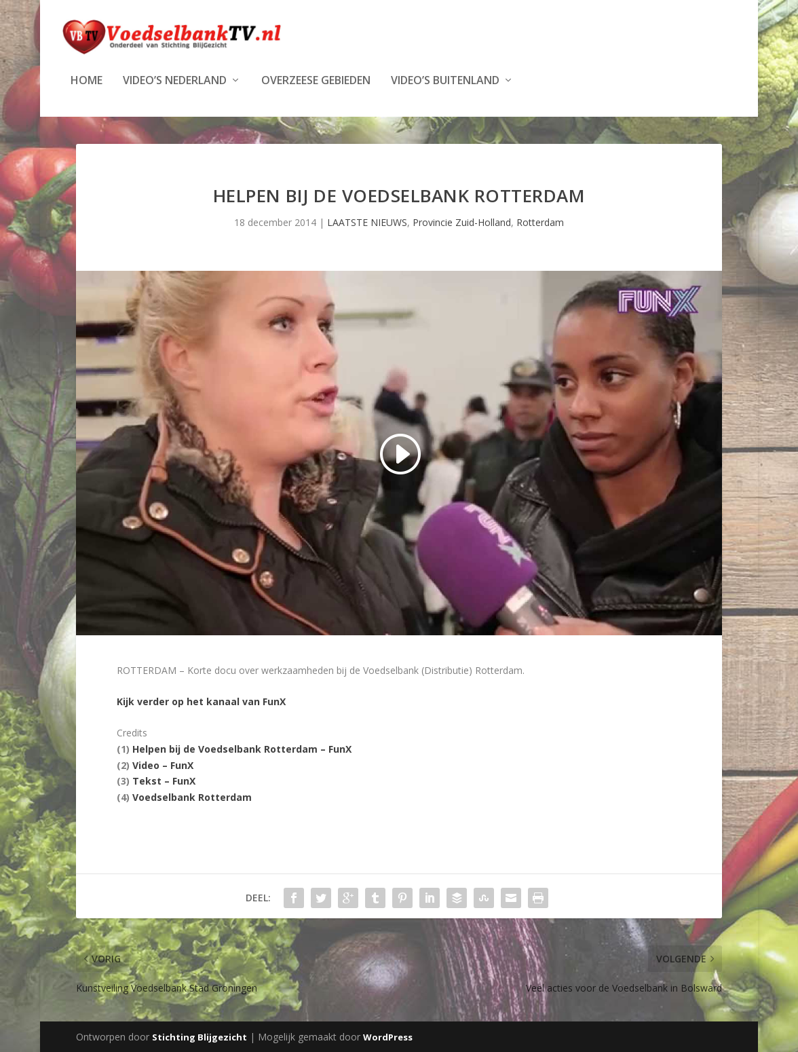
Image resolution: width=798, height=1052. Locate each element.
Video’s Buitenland (445, 79)
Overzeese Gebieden (315, 79)
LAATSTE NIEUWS (367, 220)
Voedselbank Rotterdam (192, 795)
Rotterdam (540, 220)
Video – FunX (162, 763)
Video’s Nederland (175, 79)
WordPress (388, 1036)
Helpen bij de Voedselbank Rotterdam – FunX (242, 747)
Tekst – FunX (163, 780)
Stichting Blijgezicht (199, 1036)
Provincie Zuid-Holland (462, 220)
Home (86, 79)
